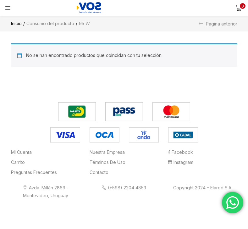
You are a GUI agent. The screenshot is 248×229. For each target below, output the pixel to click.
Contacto (99, 172)
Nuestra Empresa (107, 152)
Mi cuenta (21, 152)
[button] (238, 8)
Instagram (180, 162)
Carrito (18, 162)
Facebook (180, 152)
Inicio (16, 23)
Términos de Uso (107, 162)
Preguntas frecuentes (34, 172)
